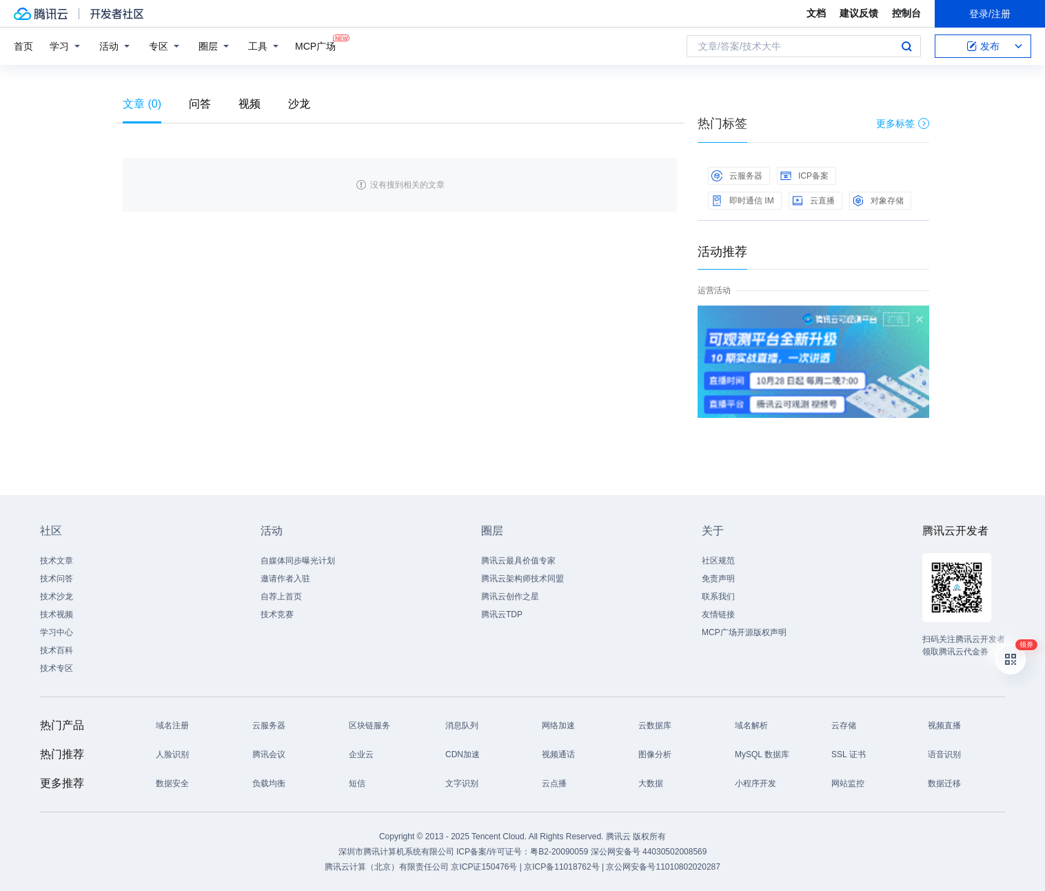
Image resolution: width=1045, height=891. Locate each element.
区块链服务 (369, 725)
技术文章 (56, 560)
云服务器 (736, 175)
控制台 (906, 13)
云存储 (843, 725)
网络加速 (558, 725)
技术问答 (56, 578)
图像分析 (654, 754)
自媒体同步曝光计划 (298, 560)
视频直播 (944, 725)
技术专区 (56, 668)
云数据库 (654, 725)
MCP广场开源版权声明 (744, 632)
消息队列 (461, 725)
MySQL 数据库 (762, 754)
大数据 (650, 783)
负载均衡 (268, 783)
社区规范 (718, 560)
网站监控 (847, 783)
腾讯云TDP (501, 614)
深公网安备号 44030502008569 (649, 852)
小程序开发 (755, 783)
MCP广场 (315, 45)
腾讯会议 (268, 754)
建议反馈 (859, 13)
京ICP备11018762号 (561, 867)
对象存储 (878, 200)
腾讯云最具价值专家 (518, 560)
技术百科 (56, 650)
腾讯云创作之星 (510, 596)
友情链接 (718, 614)
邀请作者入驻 (285, 578)
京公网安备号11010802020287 (663, 867)
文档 (816, 13)
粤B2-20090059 (560, 852)
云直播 (813, 200)
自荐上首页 (281, 596)
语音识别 (944, 754)
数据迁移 (944, 783)
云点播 (554, 783)
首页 (23, 46)
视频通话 (558, 754)
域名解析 (751, 725)
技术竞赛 (277, 614)
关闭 (919, 319)
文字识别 (461, 783)
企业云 (361, 754)
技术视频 (56, 614)
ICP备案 (804, 175)
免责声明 (718, 578)
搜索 (906, 46)
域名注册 (172, 725)
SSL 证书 (848, 754)
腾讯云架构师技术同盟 (522, 578)
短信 (357, 783)
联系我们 (718, 596)
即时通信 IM (742, 200)
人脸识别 (172, 754)
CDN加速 (462, 754)
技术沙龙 (56, 596)
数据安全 (172, 783)
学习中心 (56, 632)
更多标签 (902, 123)
